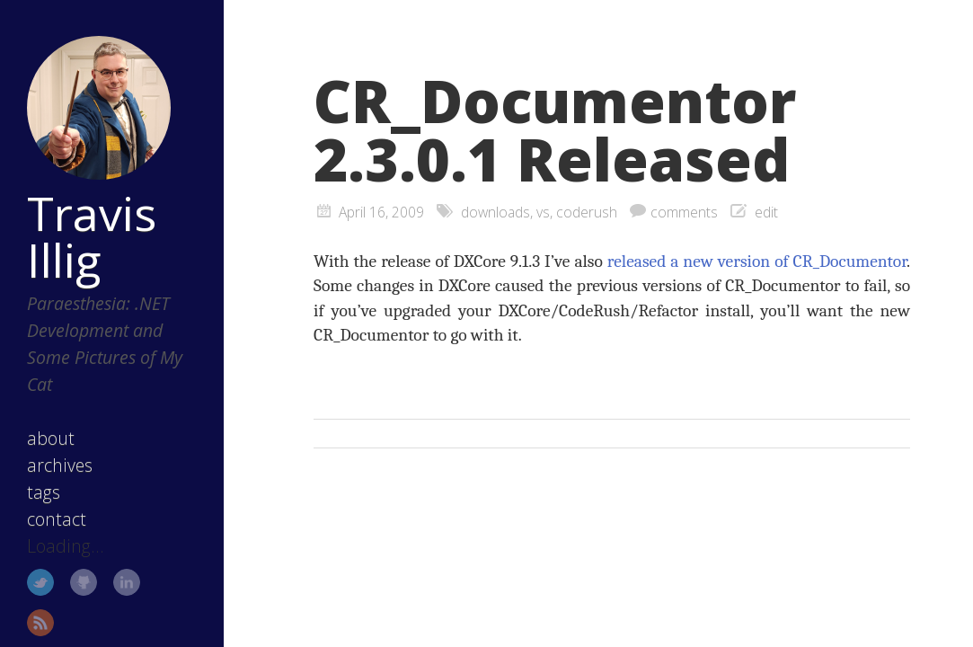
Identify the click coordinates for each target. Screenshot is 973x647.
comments (684, 212)
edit (766, 212)
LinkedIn (126, 582)
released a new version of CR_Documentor (757, 261)
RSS (40, 622)
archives (60, 465)
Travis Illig (91, 236)
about (51, 438)
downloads (495, 212)
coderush (586, 212)
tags (43, 492)
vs (543, 212)
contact (56, 519)
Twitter (40, 582)
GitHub (83, 582)
